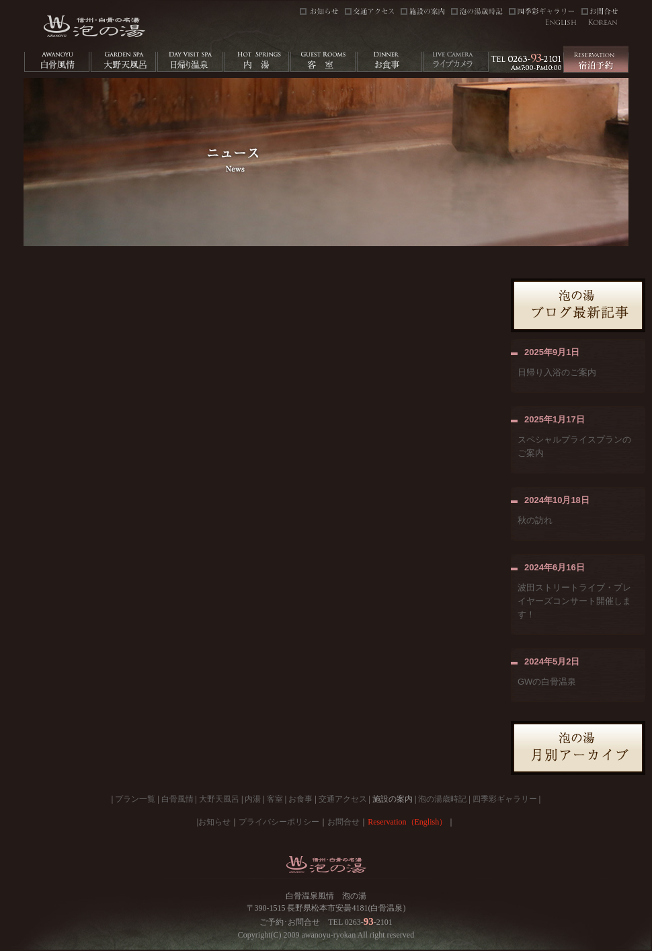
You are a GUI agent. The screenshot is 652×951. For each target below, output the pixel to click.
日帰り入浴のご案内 (557, 372)
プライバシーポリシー (279, 822)
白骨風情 (177, 799)
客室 (275, 799)
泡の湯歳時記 (442, 799)
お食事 (300, 799)
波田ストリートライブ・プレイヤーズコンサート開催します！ (574, 600)
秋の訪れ (535, 520)
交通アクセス (343, 799)
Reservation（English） (407, 822)
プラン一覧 (135, 799)
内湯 (253, 799)
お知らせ (214, 822)
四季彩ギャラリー (505, 799)
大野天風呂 (219, 799)
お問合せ (343, 822)
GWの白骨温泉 (547, 682)
